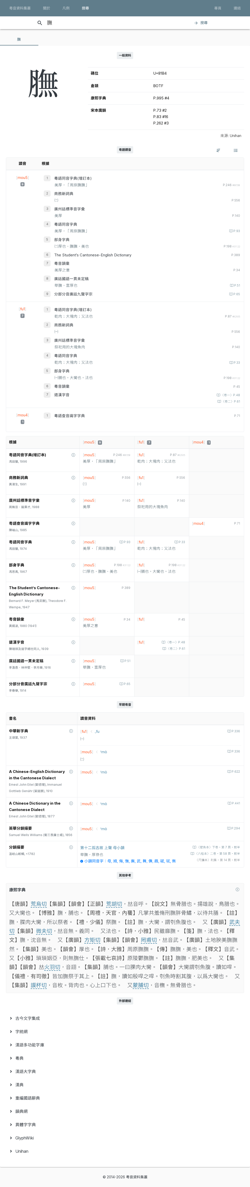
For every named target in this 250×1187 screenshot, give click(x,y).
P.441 (235, 803)
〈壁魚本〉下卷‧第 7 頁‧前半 (218, 847)
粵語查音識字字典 (69, 416)
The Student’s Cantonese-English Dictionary (92, 255)
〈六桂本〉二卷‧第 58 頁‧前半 (217, 853)
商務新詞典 (63, 193)
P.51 (236, 285)
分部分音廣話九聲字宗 (73, 294)
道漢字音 (62, 395)
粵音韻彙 (62, 263)
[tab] (19, 39)
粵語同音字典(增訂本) (73, 178)
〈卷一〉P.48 (230, 395)
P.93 (236, 231)
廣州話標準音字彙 (69, 209)
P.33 (236, 362)
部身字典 (62, 239)
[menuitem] (125, 1018)
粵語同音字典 (65, 224)
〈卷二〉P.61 (230, 401)
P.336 (235, 731)
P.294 (235, 828)
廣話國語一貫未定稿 (71, 279)
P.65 (236, 294)
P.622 (235, 771)
